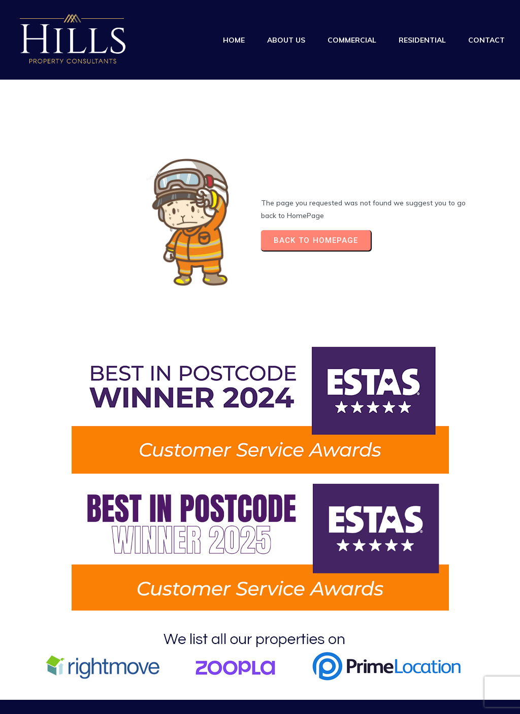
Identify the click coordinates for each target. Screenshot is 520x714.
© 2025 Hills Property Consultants (67, 683)
